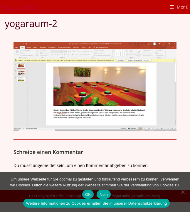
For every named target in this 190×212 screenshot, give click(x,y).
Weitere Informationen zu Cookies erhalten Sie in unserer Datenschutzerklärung (96, 203)
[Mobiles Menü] (179, 7)
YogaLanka (18, 7)
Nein (104, 194)
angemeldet (44, 165)
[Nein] (183, 192)
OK (88, 194)
